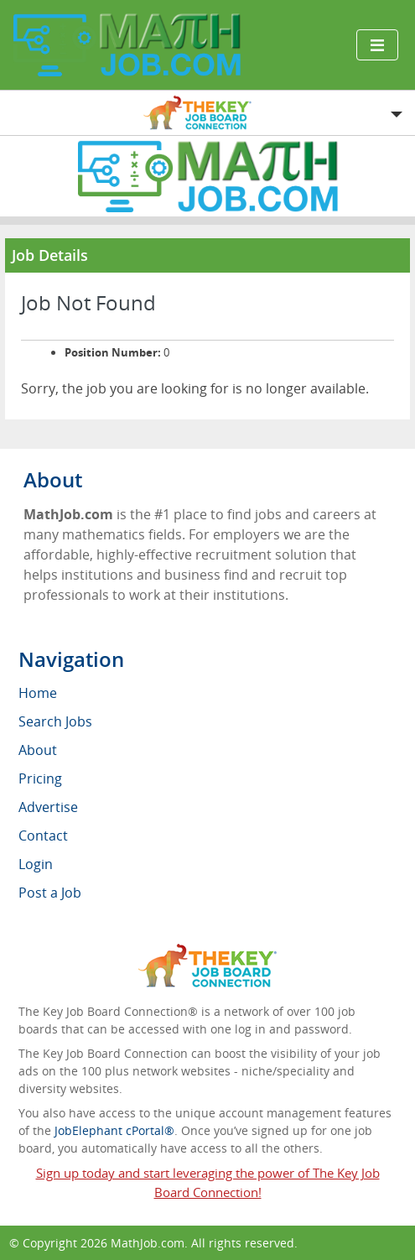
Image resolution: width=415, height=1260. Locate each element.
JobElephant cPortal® (114, 1130)
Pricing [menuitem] (40, 778)
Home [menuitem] (37, 693)
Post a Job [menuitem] (49, 892)
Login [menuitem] (35, 864)
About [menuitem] (37, 750)
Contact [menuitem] (43, 835)
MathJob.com (147, 1243)
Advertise (48, 807)
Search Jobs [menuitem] (55, 721)
